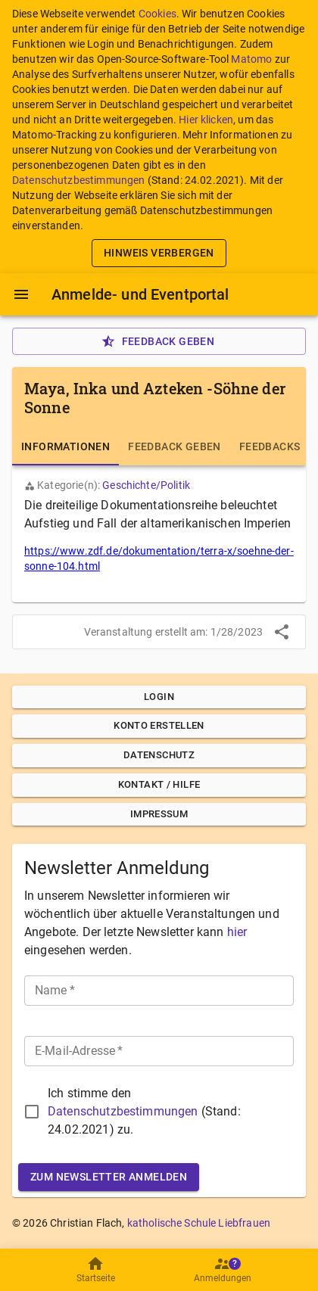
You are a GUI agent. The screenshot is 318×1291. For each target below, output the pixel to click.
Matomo (251, 59)
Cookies (157, 14)
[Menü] (21, 294)
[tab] (65, 447)
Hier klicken (206, 120)
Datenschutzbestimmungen (78, 180)
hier (237, 932)
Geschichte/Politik (146, 485)
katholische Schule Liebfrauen (198, 1223)
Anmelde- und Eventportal (140, 294)
